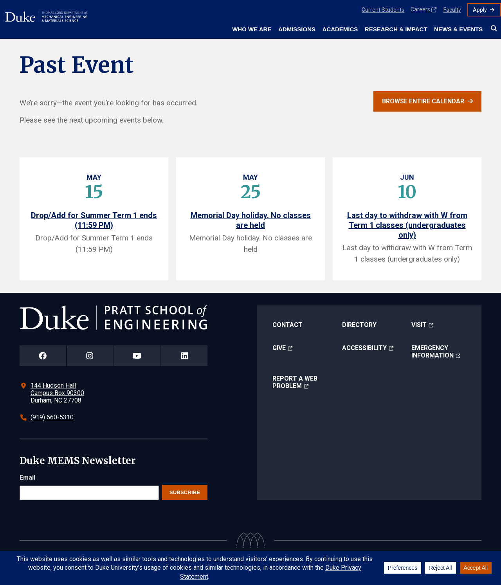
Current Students (383, 10)
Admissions (296, 29)
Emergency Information (432, 351)
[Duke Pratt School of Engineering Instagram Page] (90, 355)
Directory (359, 325)
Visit (419, 325)
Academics (340, 29)
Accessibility (364, 348)
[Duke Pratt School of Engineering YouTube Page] (137, 355)
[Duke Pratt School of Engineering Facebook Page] (43, 355)
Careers (420, 9)
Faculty (452, 10)
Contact (287, 325)
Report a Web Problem (294, 382)
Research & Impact (396, 29)
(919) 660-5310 (52, 417)
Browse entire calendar (423, 101)
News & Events (458, 29)
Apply (480, 10)
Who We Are (251, 29)
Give (279, 348)
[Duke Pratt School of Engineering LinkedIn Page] (184, 355)
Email (27, 477)
